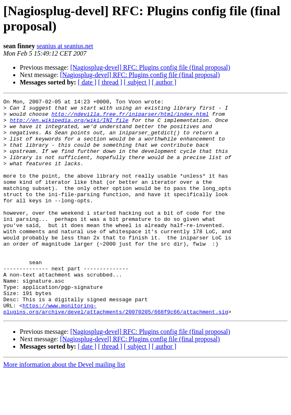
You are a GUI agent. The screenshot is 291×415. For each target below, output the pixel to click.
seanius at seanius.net (65, 45)
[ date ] (87, 82)
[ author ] (164, 82)
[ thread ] (110, 82)
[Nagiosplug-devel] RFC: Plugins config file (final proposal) (150, 67)
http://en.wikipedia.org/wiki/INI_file (69, 125)
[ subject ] (137, 82)
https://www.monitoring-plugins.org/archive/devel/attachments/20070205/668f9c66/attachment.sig (115, 351)
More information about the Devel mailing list (64, 407)
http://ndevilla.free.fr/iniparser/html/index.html (130, 117)
